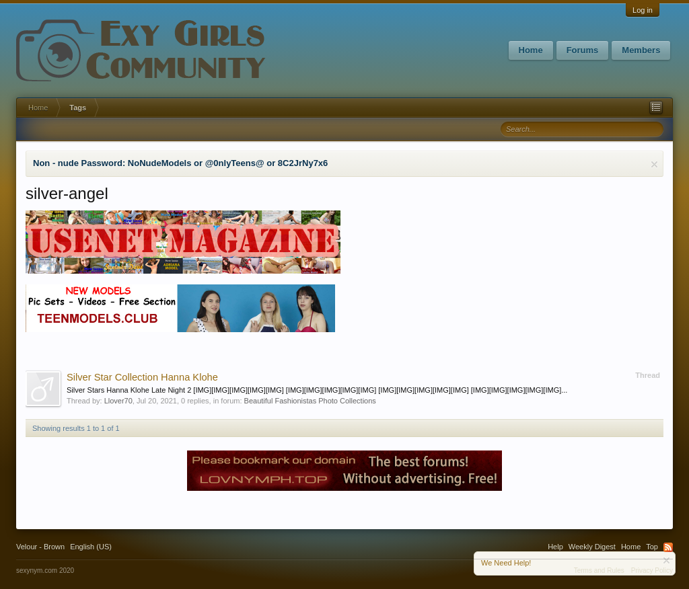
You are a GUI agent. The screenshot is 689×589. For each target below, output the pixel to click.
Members (641, 50)
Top (652, 547)
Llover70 (118, 401)
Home (531, 50)
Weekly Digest (592, 547)
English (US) (91, 547)
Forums (583, 50)
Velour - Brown (40, 547)
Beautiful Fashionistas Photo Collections (310, 401)
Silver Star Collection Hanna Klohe (142, 377)
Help (555, 547)
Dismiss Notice (654, 164)
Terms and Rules (599, 570)
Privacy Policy (652, 570)
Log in (642, 10)
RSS (668, 547)
